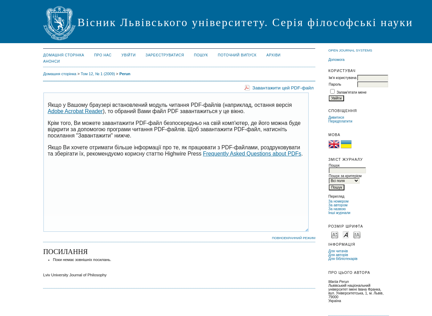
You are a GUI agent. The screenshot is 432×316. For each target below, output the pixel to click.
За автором (338, 205)
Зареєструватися (165, 55)
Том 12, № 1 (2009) (98, 74)
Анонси (51, 61)
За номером (338, 201)
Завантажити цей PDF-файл (282, 87)
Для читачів (338, 251)
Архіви (274, 55)
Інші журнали (339, 213)
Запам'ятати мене (352, 92)
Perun (124, 74)
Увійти (129, 55)
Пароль (335, 84)
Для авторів (338, 255)
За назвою (337, 209)
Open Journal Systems (350, 50)
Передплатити (340, 121)
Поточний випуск (237, 55)
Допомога (336, 60)
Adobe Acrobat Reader (75, 111)
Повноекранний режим (293, 238)
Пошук (201, 55)
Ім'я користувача (343, 78)
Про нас (103, 55)
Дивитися (336, 117)
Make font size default (345, 234)
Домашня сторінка (63, 55)
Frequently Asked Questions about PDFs (252, 154)
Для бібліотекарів (343, 259)
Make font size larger (356, 234)
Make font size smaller (334, 234)
